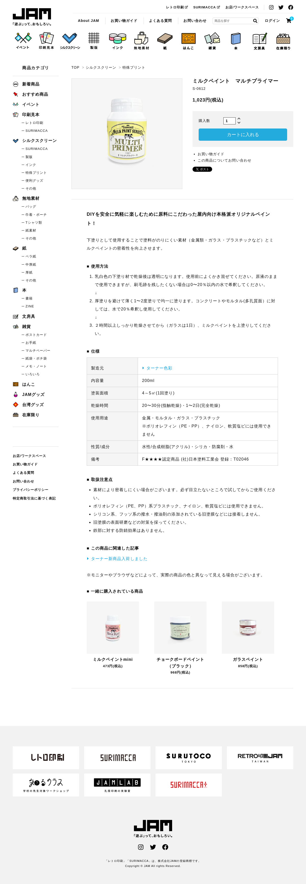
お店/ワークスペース (242, 7)
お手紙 (31, 343)
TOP (75, 67)
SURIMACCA (206, 7)
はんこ (24, 384)
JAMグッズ (29, 394)
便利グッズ (34, 180)
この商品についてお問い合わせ (224, 160)
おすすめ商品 (30, 94)
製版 (29, 157)
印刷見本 (26, 114)
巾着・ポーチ (36, 215)
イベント (26, 104)
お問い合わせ (194, 21)
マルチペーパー (38, 350)
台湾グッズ (28, 405)
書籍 (29, 298)
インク (31, 165)
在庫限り (26, 415)
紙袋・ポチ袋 (36, 358)
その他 (31, 188)
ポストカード (36, 335)
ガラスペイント (248, 659)
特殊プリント (133, 67)
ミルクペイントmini (113, 659)
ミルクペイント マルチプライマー (32, 17)
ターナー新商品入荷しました (119, 559)
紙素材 (31, 230)
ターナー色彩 (159, 368)
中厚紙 (31, 264)
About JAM (88, 21)
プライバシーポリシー (31, 490)
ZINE (30, 306)
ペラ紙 (31, 256)
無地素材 (26, 198)
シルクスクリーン (101, 67)
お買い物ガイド (124, 21)
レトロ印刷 (177, 7)
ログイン (272, 21)
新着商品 (26, 84)
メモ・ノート (36, 366)
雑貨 (22, 326)
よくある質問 (160, 21)
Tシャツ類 (34, 222)
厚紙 (29, 272)
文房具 (24, 316)
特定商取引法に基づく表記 (34, 498)
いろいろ (33, 374)
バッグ (31, 206)
